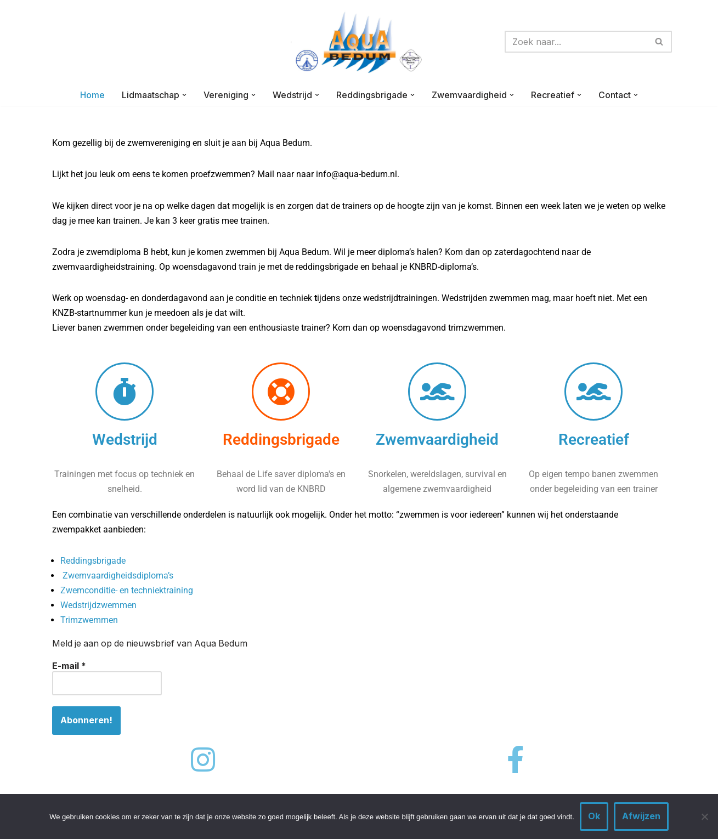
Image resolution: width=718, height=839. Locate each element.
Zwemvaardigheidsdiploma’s (118, 576)
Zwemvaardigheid (437, 440)
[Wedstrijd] (124, 392)
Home (92, 94)
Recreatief (593, 440)
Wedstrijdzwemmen (98, 607)
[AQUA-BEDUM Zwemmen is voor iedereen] (359, 41)
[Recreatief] (593, 392)
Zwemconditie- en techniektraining (126, 592)
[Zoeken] (576, 42)
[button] (184, 95)
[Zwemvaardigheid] (437, 392)
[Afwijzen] (704, 816)
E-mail (69, 667)
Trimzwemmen (89, 621)
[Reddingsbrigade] (281, 392)
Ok (594, 815)
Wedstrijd (124, 440)
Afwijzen (641, 815)
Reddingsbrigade (281, 440)
